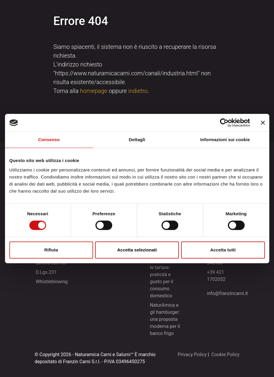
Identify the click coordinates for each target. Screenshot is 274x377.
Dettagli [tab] (137, 139)
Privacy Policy (192, 354)
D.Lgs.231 (46, 272)
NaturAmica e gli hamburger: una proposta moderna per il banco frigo (165, 319)
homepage (93, 90)
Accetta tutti (223, 249)
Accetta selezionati (137, 249)
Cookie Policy (225, 354)
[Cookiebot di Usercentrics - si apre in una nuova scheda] (224, 122)
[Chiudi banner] (263, 123)
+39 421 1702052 (216, 275)
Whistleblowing (52, 281)
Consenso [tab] (49, 139)
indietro (138, 90)
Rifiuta (51, 249)
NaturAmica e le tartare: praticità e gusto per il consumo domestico (164, 278)
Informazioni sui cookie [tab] (225, 139)
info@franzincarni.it (227, 293)
